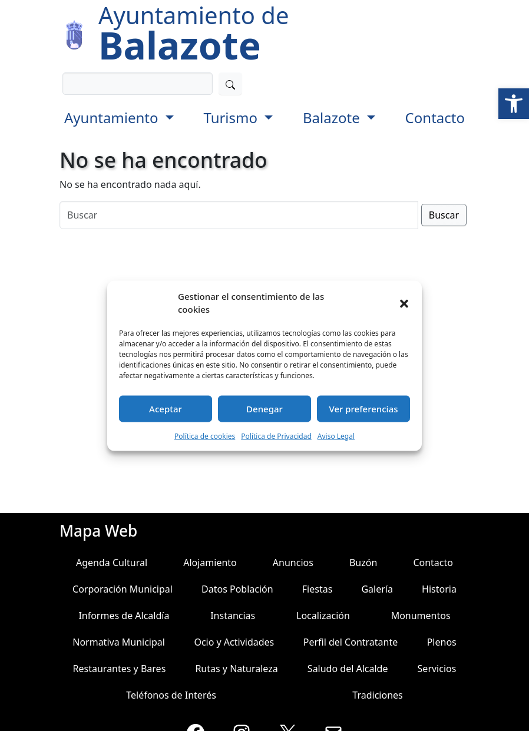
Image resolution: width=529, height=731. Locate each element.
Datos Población (237, 589)
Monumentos (421, 615)
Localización (323, 615)
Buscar (444, 215)
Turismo (232, 117)
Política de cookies (204, 436)
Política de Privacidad (276, 436)
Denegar (264, 409)
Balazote (333, 117)
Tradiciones (377, 695)
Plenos (442, 642)
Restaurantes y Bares (119, 668)
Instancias (232, 615)
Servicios (437, 668)
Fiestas (317, 589)
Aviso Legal (336, 436)
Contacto (435, 117)
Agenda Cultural (111, 562)
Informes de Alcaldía (123, 615)
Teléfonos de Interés (171, 695)
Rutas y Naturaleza (236, 668)
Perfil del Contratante (350, 642)
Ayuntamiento (113, 117)
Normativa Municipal (118, 642)
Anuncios (293, 562)
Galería (377, 589)
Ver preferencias (363, 409)
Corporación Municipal (122, 589)
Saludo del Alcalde (348, 668)
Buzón (363, 562)
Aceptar (165, 409)
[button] (513, 103)
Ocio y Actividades (234, 642)
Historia (439, 589)
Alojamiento (210, 562)
